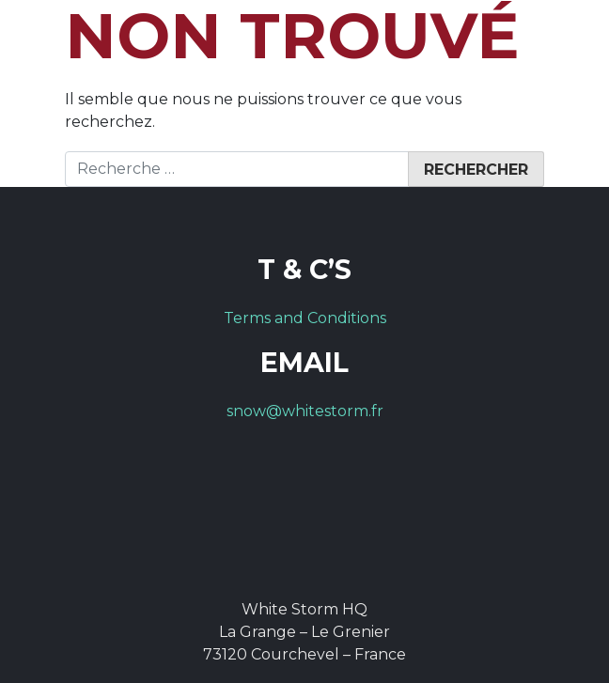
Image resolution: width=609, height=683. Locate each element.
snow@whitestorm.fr (304, 411)
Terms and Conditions (305, 318)
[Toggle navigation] (564, 42)
